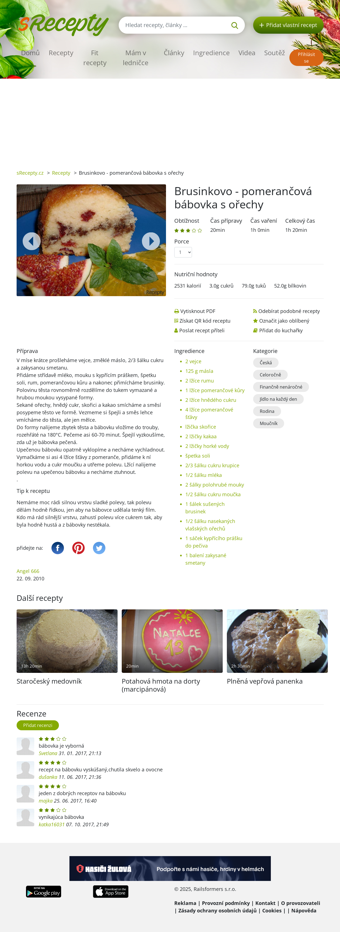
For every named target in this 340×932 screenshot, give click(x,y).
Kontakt (265, 903)
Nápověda (303, 910)
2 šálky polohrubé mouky (214, 484)
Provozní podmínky (226, 903)
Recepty (61, 52)
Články (174, 52)
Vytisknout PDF (197, 311)
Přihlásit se (306, 57)
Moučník (268, 423)
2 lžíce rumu (199, 380)
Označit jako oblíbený (284, 320)
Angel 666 (28, 571)
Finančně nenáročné (281, 387)
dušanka (48, 777)
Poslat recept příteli (202, 330)
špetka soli (197, 455)
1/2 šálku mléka (203, 475)
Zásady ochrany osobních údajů (217, 910)
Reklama (185, 903)
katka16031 (52, 824)
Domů (30, 52)
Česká (266, 363)
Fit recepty (95, 57)
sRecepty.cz (30, 172)
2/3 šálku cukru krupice (212, 465)
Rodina (267, 411)
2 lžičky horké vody (207, 446)
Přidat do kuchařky (281, 330)
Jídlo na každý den (278, 399)
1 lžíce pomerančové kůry (215, 390)
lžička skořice (200, 426)
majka (46, 800)
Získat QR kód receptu (205, 320)
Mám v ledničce (135, 57)
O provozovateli (300, 903)
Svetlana (48, 753)
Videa (246, 52)
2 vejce (193, 361)
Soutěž (274, 52)
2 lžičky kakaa (201, 436)
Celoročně (270, 375)
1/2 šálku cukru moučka (213, 494)
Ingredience (211, 52)
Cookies (272, 910)
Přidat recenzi (37, 725)
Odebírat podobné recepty (289, 311)
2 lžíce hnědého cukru (210, 400)
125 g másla (199, 371)
